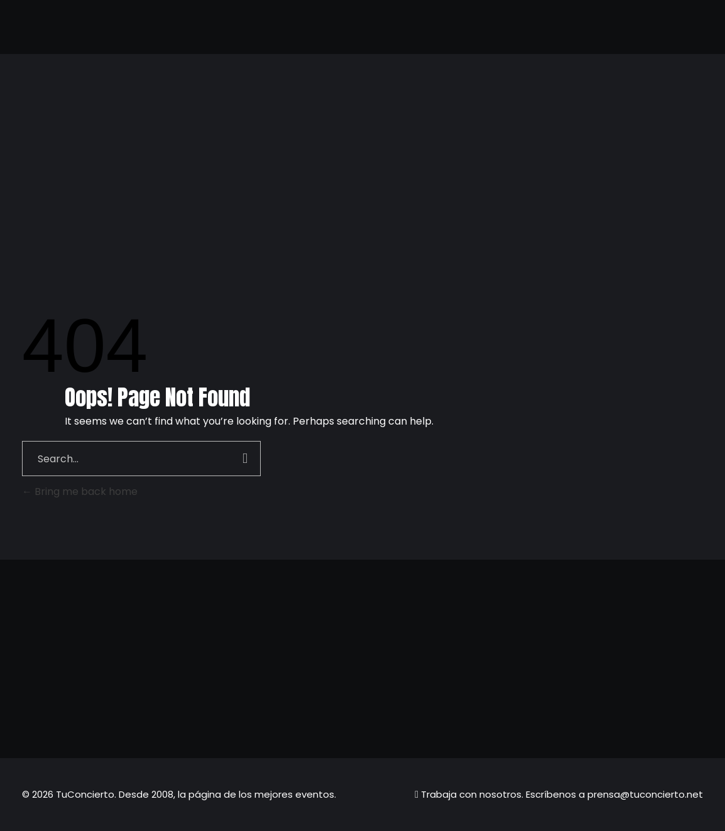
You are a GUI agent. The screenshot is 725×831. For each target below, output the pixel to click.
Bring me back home (80, 491)
